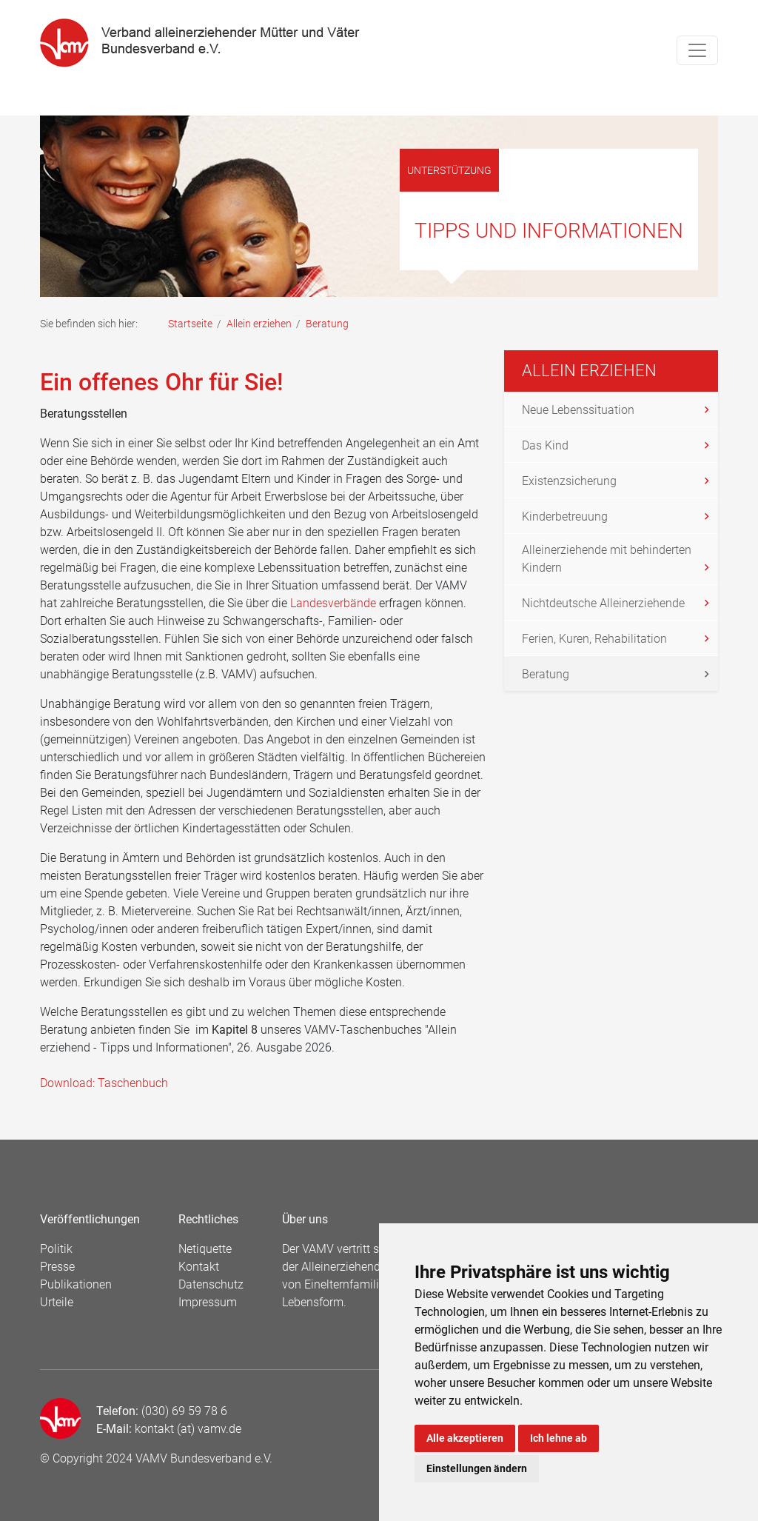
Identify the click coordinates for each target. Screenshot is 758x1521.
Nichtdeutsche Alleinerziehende (603, 603)
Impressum (207, 1302)
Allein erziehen (259, 324)
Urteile (56, 1302)
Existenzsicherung (569, 481)
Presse (57, 1267)
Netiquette (205, 1249)
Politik (56, 1249)
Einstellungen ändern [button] (476, 1468)
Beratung (545, 674)
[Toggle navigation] (697, 50)
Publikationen (76, 1284)
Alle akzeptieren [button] (464, 1438)
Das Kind (545, 445)
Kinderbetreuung (565, 516)
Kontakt (198, 1267)
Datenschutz (211, 1284)
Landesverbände (333, 603)
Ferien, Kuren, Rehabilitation (594, 639)
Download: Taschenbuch (104, 1083)
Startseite (190, 324)
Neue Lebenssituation (578, 410)
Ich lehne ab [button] (558, 1438)
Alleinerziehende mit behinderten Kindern (606, 559)
